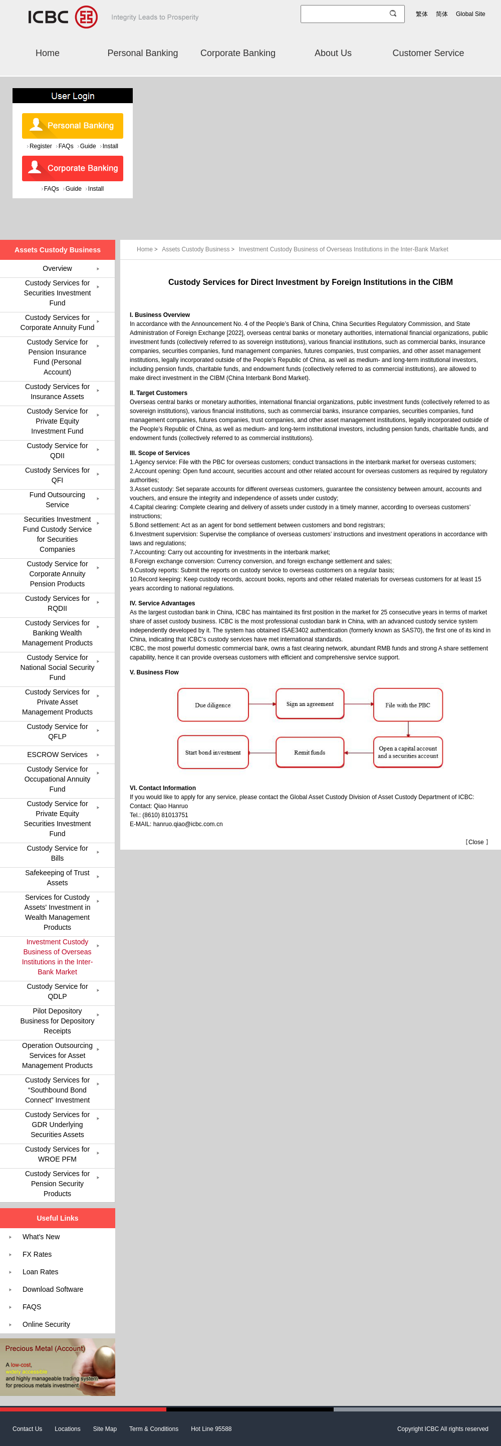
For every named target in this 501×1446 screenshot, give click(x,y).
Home (48, 53)
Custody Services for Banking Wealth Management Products (57, 633)
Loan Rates (41, 1272)
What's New (41, 1237)
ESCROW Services (57, 755)
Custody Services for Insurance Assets (57, 392)
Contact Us (27, 1428)
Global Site (470, 14)
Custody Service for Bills (57, 853)
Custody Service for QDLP (57, 991)
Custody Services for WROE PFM (57, 1154)
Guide (88, 146)
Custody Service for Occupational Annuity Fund (58, 779)
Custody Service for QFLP (57, 731)
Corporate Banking (238, 53)
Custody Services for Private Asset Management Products (57, 702)
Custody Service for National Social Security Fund (58, 667)
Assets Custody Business (199, 249)
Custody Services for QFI (57, 475)
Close (476, 842)
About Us (333, 53)
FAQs (66, 146)
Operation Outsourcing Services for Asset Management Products (57, 1055)
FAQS (32, 1307)
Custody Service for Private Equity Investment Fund (57, 421)
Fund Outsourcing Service (57, 500)
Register (41, 146)
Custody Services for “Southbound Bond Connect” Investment (57, 1090)
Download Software (53, 1289)
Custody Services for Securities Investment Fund (57, 293)
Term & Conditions (153, 1428)
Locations (67, 1428)
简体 (442, 14)
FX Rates (37, 1254)
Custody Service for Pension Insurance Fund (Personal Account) (57, 357)
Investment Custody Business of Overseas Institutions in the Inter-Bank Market (343, 249)
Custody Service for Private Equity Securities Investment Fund (57, 819)
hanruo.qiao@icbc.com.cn (188, 824)
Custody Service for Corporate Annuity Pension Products (57, 574)
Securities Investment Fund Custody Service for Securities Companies (57, 534)
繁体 (422, 14)
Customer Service (428, 53)
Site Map (105, 1428)
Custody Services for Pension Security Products (57, 1184)
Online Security (46, 1324)
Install (110, 146)
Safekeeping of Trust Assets (57, 878)
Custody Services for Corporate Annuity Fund (58, 322)
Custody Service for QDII (57, 451)
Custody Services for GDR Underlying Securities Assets (57, 1125)
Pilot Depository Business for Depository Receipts (58, 1021)
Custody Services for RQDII (57, 603)
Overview (57, 268)
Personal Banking (142, 53)
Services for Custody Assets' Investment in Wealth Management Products (58, 912)
